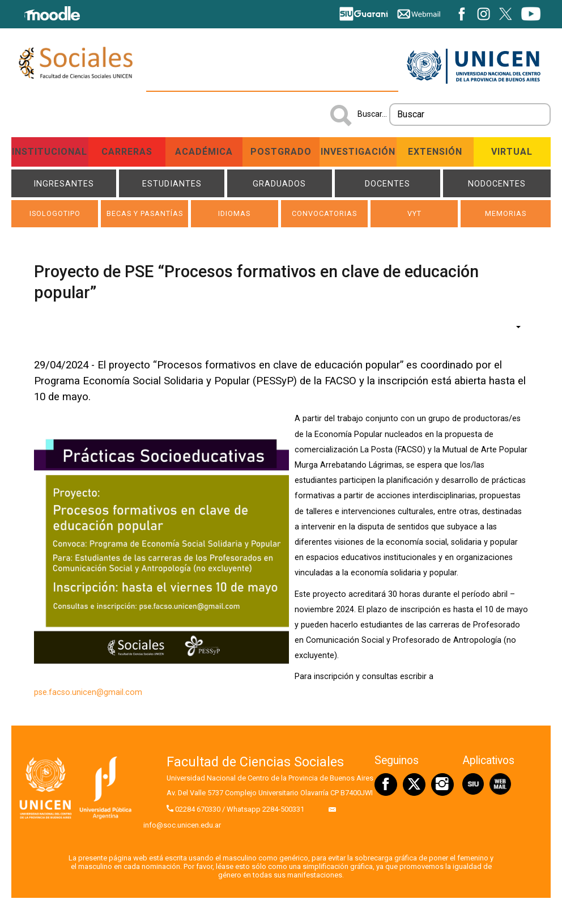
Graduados (279, 184)
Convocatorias (324, 215)
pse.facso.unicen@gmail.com (88, 694)
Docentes (387, 184)
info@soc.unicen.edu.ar (182, 826)
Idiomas (234, 215)
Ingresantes (63, 184)
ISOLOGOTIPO (54, 215)
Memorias (505, 215)
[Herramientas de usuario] (513, 328)
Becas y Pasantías (144, 215)
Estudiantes (172, 184)
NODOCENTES (497, 184)
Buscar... (372, 113)
